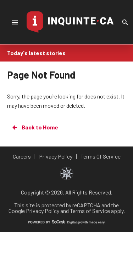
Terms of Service (90, 210)
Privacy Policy (42, 210)
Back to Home (34, 127)
